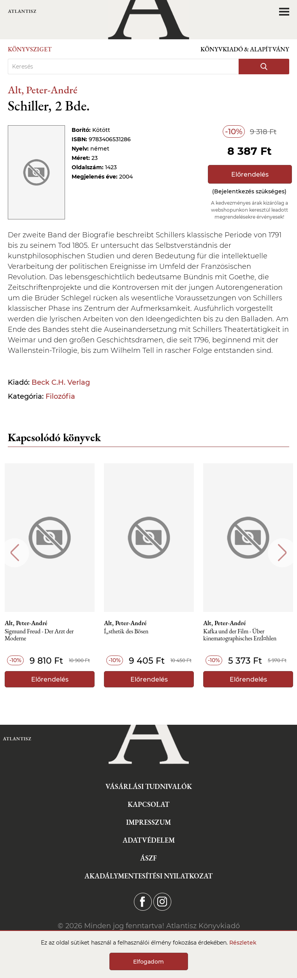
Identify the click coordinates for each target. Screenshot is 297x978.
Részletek (243, 942)
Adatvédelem (149, 840)
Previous (14, 552)
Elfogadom (148, 961)
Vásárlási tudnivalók (148, 786)
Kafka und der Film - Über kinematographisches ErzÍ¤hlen (239, 635)
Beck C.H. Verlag (61, 382)
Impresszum (148, 822)
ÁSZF (148, 858)
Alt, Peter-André (42, 89)
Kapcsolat (148, 804)
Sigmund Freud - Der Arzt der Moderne (39, 635)
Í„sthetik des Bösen (126, 631)
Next (282, 552)
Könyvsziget (30, 49)
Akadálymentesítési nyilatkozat (148, 875)
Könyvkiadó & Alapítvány (244, 49)
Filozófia (60, 396)
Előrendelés (250, 174)
